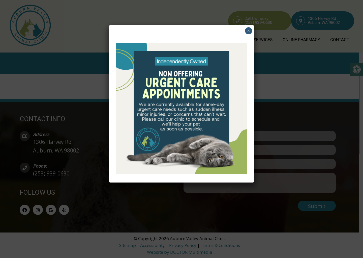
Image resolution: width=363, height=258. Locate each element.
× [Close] (248, 31)
